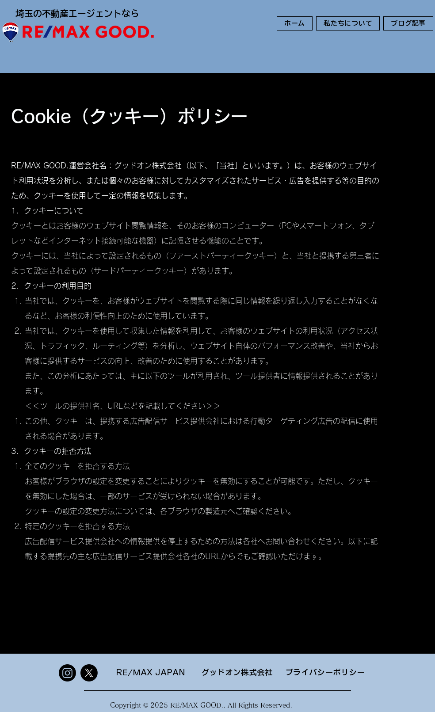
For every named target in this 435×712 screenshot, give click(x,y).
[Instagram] (67, 673)
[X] (89, 673)
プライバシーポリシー (325, 672)
